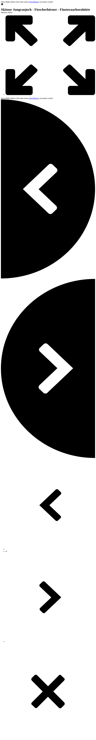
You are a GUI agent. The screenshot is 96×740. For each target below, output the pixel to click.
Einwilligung (34, 2)
